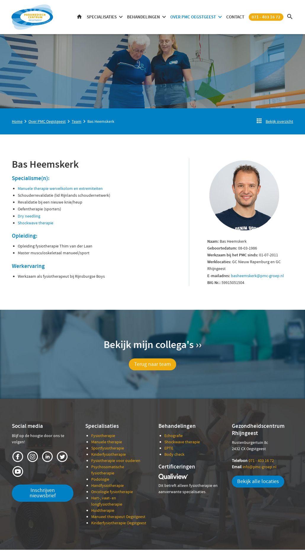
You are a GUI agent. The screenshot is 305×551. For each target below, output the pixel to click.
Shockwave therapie (35, 224)
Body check (174, 455)
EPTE (168, 449)
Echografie (173, 436)
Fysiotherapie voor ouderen (115, 461)
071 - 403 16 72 (265, 18)
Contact (235, 18)
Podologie (100, 480)
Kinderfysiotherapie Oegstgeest (118, 524)
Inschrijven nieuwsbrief (43, 494)
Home (79, 18)
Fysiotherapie (103, 436)
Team (76, 123)
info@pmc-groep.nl (254, 468)
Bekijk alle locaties (258, 482)
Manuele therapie (106, 443)
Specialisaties (101, 18)
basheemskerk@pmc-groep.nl (257, 277)
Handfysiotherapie (107, 486)
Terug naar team (152, 365)
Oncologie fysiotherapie (112, 493)
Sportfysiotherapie (107, 449)
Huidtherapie (102, 511)
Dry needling (29, 217)
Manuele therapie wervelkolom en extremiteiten (60, 190)
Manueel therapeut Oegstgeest (118, 517)
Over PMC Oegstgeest (193, 18)
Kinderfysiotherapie (108, 455)
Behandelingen (143, 18)
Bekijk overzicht (279, 123)
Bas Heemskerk (100, 123)
